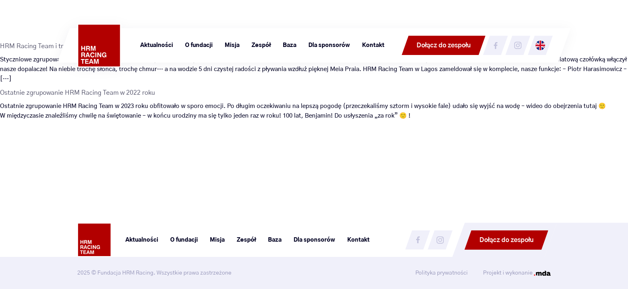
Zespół (261, 45)
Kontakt (373, 45)
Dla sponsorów (329, 45)
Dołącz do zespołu (444, 45)
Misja (232, 45)
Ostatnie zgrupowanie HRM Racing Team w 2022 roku (77, 93)
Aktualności (156, 45)
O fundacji (199, 45)
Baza (289, 45)
